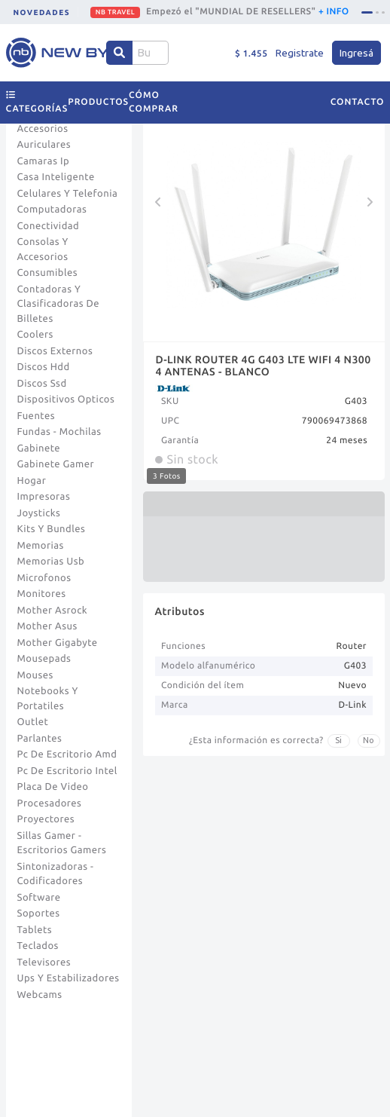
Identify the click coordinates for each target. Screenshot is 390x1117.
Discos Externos (55, 351)
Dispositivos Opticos (66, 399)
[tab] (367, 12)
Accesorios (43, 129)
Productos (98, 102)
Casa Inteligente (56, 177)
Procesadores (49, 803)
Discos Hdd (43, 367)
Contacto (358, 102)
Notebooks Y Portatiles (47, 699)
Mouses (35, 675)
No (368, 740)
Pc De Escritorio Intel (67, 771)
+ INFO (333, 12)
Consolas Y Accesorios (43, 249)
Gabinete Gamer (56, 464)
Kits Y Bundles (51, 529)
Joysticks (39, 513)
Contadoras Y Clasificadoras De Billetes (58, 304)
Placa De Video (53, 787)
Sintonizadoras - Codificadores (55, 874)
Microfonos (44, 578)
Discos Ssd (42, 383)
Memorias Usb (51, 561)
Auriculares (44, 144)
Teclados (38, 946)
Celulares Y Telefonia (67, 193)
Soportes (38, 913)
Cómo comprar (153, 102)
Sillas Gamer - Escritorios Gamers (62, 843)
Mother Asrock (52, 610)
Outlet (33, 722)
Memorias (40, 545)
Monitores (41, 594)
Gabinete (39, 448)
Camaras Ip (43, 161)
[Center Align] (119, 53)
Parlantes (39, 738)
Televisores (44, 962)
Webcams (39, 995)
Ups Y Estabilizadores (68, 978)
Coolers (35, 334)
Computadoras (52, 209)
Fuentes (36, 416)
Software (39, 897)
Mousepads (44, 658)
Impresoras (44, 496)
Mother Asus (47, 626)
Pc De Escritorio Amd (67, 754)
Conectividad (48, 226)
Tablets (35, 930)
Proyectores (46, 819)
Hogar (32, 481)
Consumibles (47, 273)
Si (338, 740)
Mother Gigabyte (57, 643)
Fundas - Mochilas (59, 432)
